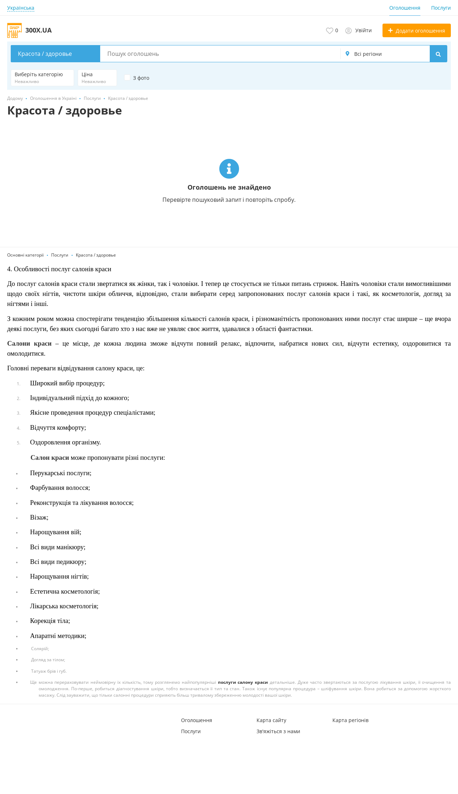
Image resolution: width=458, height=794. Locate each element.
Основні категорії (25, 255)
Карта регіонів (350, 720)
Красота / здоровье (96, 255)
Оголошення (404, 7)
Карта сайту (271, 720)
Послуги (441, 7)
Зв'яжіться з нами (278, 731)
